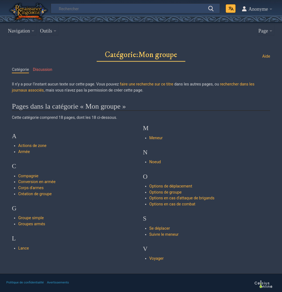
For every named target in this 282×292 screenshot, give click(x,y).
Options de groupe (165, 192)
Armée (24, 151)
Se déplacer (159, 228)
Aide (266, 56)
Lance (23, 248)
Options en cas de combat (172, 204)
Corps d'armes (31, 188)
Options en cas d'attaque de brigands (182, 198)
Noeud (155, 162)
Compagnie (28, 176)
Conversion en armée (36, 182)
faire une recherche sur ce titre (146, 84)
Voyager (156, 258)
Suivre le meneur (163, 234)
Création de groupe (34, 194)
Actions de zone (32, 145)
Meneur (156, 138)
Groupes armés (31, 224)
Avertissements (58, 282)
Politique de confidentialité (25, 282)
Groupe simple (31, 218)
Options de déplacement (170, 186)
